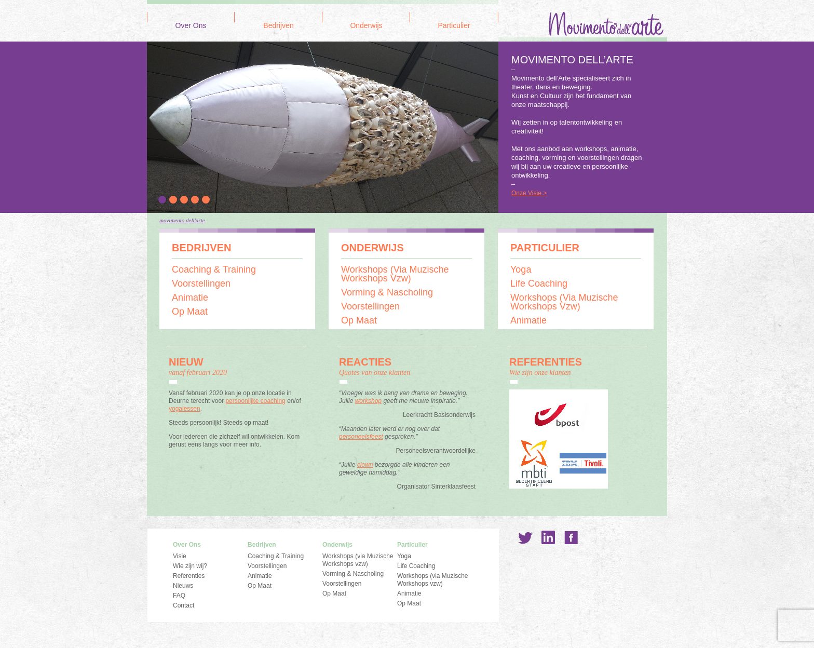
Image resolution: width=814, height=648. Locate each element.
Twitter (525, 537)
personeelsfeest (361, 436)
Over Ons (191, 26)
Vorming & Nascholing (387, 292)
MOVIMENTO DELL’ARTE (572, 59)
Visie (179, 556)
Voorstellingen (201, 283)
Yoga (520, 269)
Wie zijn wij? (190, 566)
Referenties (189, 575)
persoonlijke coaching (255, 400)
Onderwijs (366, 26)
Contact (183, 605)
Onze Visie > (529, 193)
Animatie (190, 297)
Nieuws (183, 585)
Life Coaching (538, 283)
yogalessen (184, 408)
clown (365, 464)
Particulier (454, 26)
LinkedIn (548, 537)
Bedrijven (278, 26)
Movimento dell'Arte (182, 220)
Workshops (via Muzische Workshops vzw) (395, 274)
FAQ (179, 595)
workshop (368, 400)
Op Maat (190, 311)
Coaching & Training (214, 269)
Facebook (571, 537)
